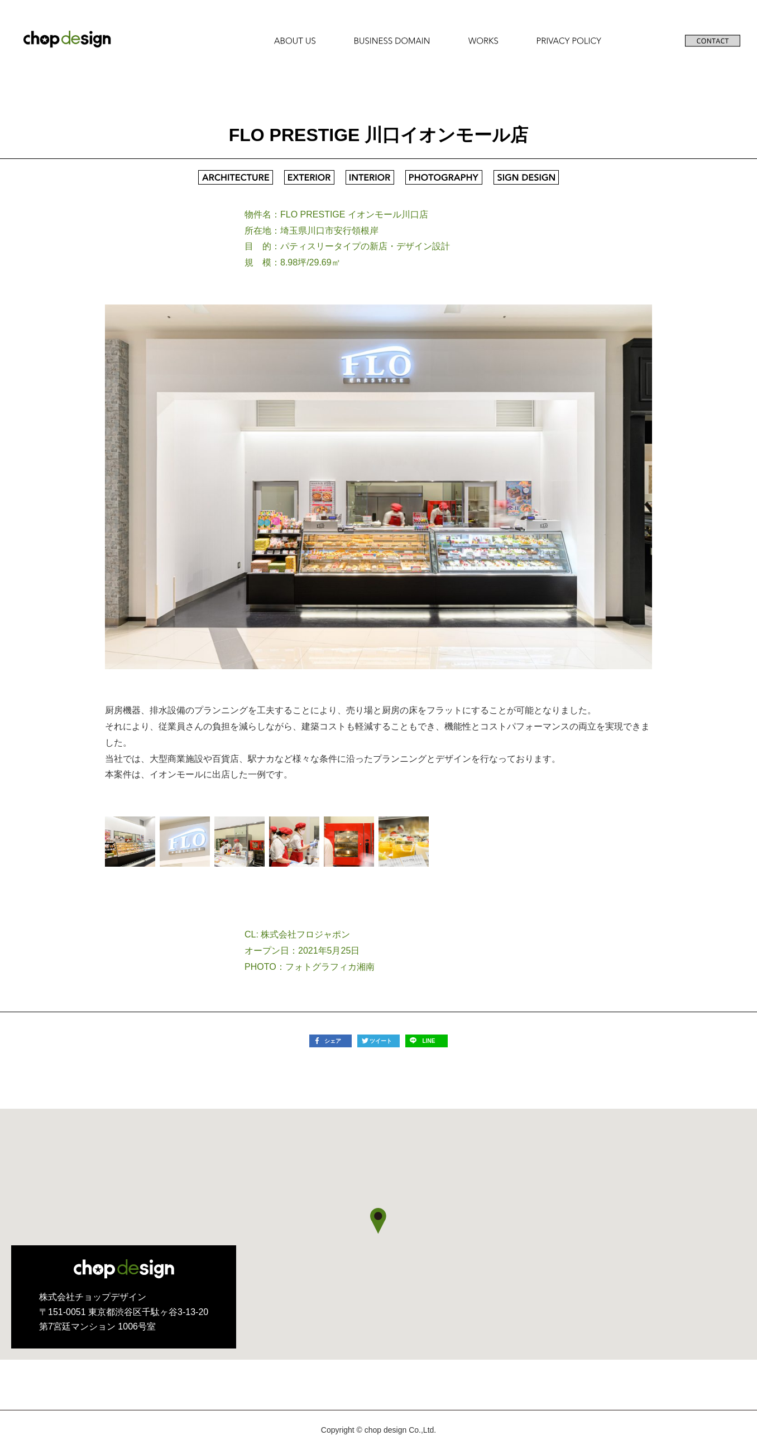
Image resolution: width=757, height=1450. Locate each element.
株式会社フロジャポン (305, 934)
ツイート (381, 1041)
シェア (332, 1041)
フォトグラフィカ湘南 (330, 967)
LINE (429, 1041)
